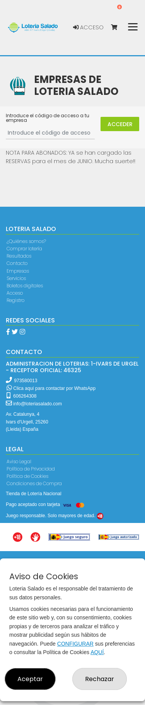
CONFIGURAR (75, 644)
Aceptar (30, 679)
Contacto (17, 263)
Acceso (88, 27)
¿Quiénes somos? (26, 241)
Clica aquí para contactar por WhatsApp (51, 388)
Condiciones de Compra (34, 483)
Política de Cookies (27, 476)
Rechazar (99, 679)
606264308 (21, 396)
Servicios (16, 278)
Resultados (19, 256)
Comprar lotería (24, 248)
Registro (15, 300)
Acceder (120, 124)
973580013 (25, 380)
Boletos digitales (25, 285)
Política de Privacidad (31, 469)
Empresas (18, 271)
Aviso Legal (19, 461)
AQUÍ (97, 652)
